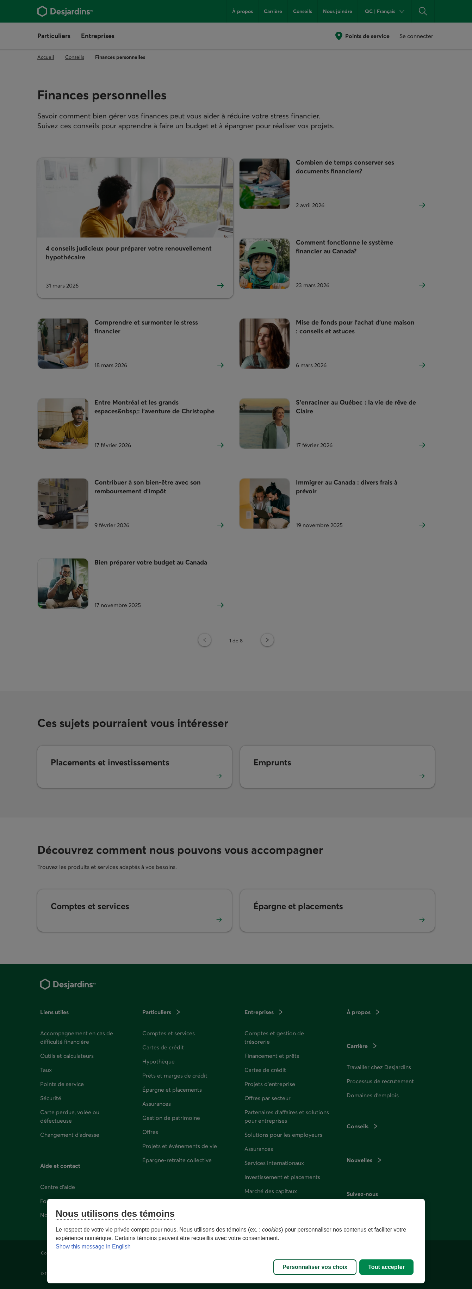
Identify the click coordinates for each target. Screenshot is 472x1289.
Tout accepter (386, 1267)
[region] (236, 1241)
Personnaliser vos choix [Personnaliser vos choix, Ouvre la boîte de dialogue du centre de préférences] (314, 1267)
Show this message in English (93, 1247)
